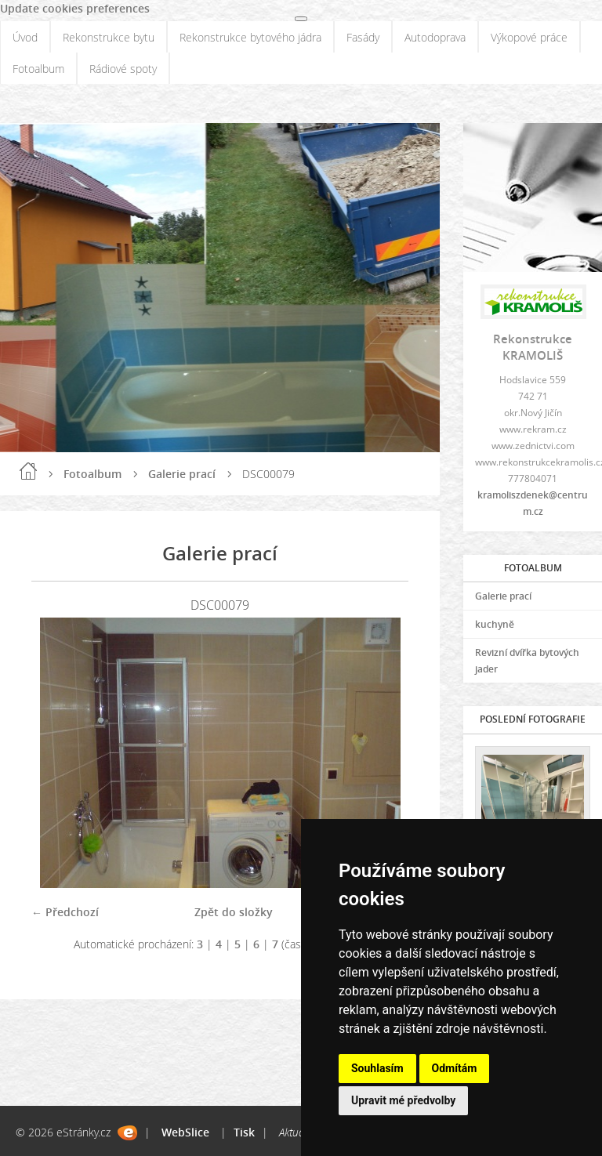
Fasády (362, 37)
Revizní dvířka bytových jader (527, 661)
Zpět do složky (233, 911)
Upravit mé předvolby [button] (403, 1100)
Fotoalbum (38, 68)
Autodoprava (435, 37)
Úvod (25, 37)
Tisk (244, 1132)
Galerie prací (182, 473)
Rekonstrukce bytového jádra (250, 37)
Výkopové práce (529, 37)
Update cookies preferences (75, 8)
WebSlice (185, 1132)
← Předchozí (65, 911)
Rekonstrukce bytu (108, 37)
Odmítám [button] (454, 1068)
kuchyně (494, 624)
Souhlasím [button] (377, 1068)
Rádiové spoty (123, 68)
